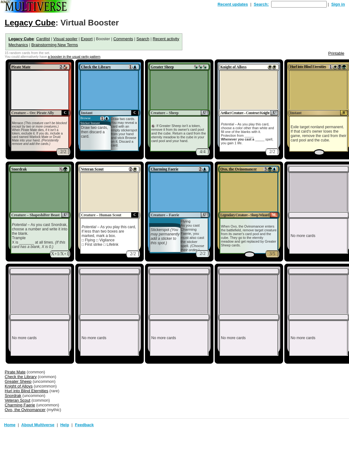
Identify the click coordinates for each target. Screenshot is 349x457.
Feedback (84, 424)
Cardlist (43, 38)
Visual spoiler (65, 38)
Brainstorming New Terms (54, 44)
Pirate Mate (20, 67)
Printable (336, 53)
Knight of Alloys (233, 67)
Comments (123, 38)
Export (87, 38)
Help (64, 424)
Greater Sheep (162, 67)
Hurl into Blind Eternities (308, 67)
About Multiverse (37, 424)
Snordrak (19, 169)
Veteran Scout (92, 169)
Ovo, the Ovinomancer (238, 169)
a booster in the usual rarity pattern (74, 56)
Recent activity (166, 38)
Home (9, 424)
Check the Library (96, 67)
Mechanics (18, 44)
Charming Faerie (164, 169)
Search (143, 38)
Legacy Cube (30, 22)
